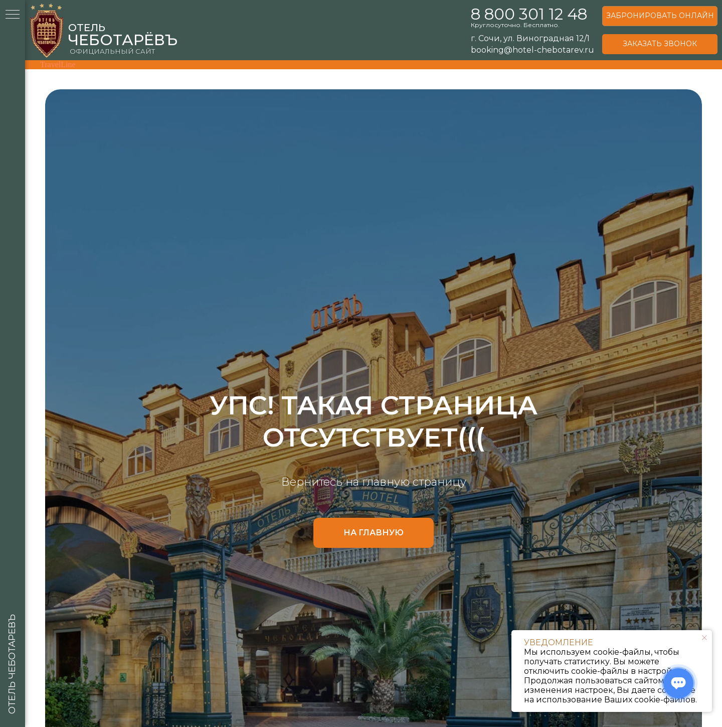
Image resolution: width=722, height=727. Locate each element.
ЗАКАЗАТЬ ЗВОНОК (660, 43)
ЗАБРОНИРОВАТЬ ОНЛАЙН (660, 15)
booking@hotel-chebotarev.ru (532, 50)
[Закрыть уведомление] (704, 638)
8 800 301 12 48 (529, 14)
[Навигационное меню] (13, 15)
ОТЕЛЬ (86, 28)
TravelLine (58, 64)
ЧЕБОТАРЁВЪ (122, 40)
